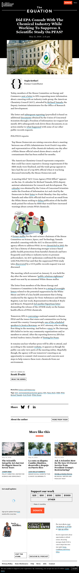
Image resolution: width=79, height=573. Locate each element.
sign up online (63, 529)
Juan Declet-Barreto (36, 472)
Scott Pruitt (27, 395)
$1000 (67, 495)
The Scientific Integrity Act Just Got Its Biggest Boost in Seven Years (13, 464)
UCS (18, 511)
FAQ (32, 564)
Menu (75, 2)
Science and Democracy (26, 390)
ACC (16, 393)
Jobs (44, 564)
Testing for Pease (51, 337)
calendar (16, 188)
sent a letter (27, 96)
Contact (52, 564)
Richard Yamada (55, 102)
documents (26, 117)
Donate (68, 3)
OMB (58, 393)
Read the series (18, 379)
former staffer (19, 236)
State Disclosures (21, 564)
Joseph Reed (7, 472)
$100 (49, 495)
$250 (58, 495)
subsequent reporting (35, 114)
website (37, 347)
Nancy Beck (51, 393)
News (38, 564)
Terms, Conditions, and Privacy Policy (63, 549)
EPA (44, 393)
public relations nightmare (50, 276)
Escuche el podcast (39, 556)
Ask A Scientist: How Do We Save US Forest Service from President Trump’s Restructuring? (66, 465)
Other (51, 499)
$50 (42, 495)
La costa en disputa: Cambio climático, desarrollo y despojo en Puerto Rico (38, 464)
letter (32, 194)
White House (36, 395)
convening (33, 316)
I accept (74, 568)
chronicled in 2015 (55, 245)
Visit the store (19, 555)
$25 (34, 495)
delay (40, 200)
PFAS (62, 393)
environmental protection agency (31, 393)
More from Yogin (60, 420)
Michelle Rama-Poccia (63, 474)
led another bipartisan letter (47, 304)
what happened (34, 127)
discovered (21, 264)
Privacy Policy (7, 564)
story (50, 328)
